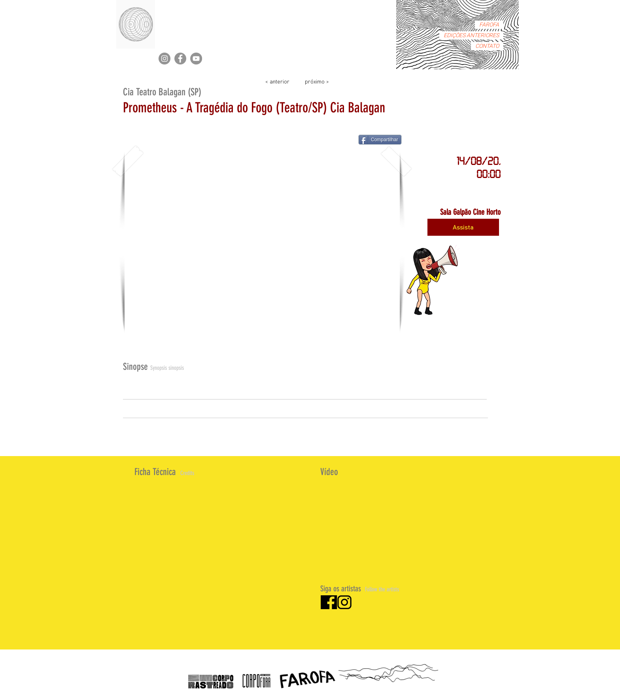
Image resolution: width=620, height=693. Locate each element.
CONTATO (487, 46)
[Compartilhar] (380, 139)
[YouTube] (196, 58)
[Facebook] (180, 58)
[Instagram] (164, 58)
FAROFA (489, 24)
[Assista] (463, 227)
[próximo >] (316, 81)
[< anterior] (277, 81)
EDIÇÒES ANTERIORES (471, 35)
